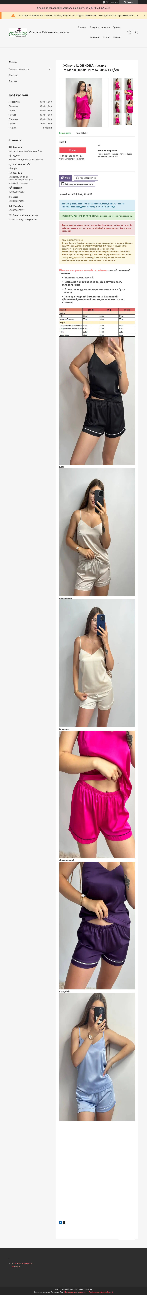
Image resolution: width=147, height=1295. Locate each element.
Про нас (116, 27)
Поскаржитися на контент (76, 1292)
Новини (116, 37)
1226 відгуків (111, 2)
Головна (82, 27)
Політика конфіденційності (101, 1292)
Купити (72, 150)
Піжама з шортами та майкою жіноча (83, 270)
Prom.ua (88, 1289)
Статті (106, 37)
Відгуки (13, 81)
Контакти (94, 37)
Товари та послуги (99, 27)
